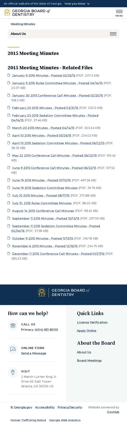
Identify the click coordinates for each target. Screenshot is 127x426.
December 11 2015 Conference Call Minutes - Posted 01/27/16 (58, 254)
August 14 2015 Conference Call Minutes (43, 211)
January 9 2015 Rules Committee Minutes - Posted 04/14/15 (57, 83)
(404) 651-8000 (46, 329)
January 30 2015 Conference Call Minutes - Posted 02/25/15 (57, 95)
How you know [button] (75, 3)
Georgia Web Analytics (65, 420)
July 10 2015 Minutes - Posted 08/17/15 (41, 195)
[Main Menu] (118, 13)
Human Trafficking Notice (28, 420)
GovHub (113, 412)
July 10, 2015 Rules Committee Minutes (42, 203)
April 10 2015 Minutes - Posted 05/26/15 (41, 135)
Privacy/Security (69, 407)
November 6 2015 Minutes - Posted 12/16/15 (45, 246)
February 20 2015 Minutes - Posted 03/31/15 (45, 108)
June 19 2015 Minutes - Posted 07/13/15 (41, 180)
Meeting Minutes (23, 24)
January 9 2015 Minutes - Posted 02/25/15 (43, 75)
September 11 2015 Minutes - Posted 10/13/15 (45, 218)
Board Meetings (89, 360)
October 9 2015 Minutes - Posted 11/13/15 (42, 238)
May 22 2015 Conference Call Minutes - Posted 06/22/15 (54, 155)
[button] (113, 34)
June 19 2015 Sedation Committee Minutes (45, 188)
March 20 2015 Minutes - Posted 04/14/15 (43, 128)
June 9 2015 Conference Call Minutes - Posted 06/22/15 (54, 168)
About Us (18, 34)
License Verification (92, 322)
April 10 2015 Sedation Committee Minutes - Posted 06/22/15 (58, 143)
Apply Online (86, 331)
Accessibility (45, 407)
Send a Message (33, 353)
